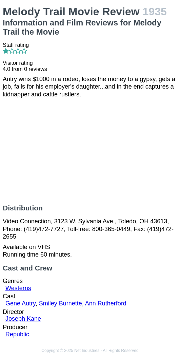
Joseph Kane (23, 318)
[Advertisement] (90, 151)
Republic (17, 334)
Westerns (18, 288)
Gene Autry (20, 303)
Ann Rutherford (105, 303)
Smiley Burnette (60, 303)
